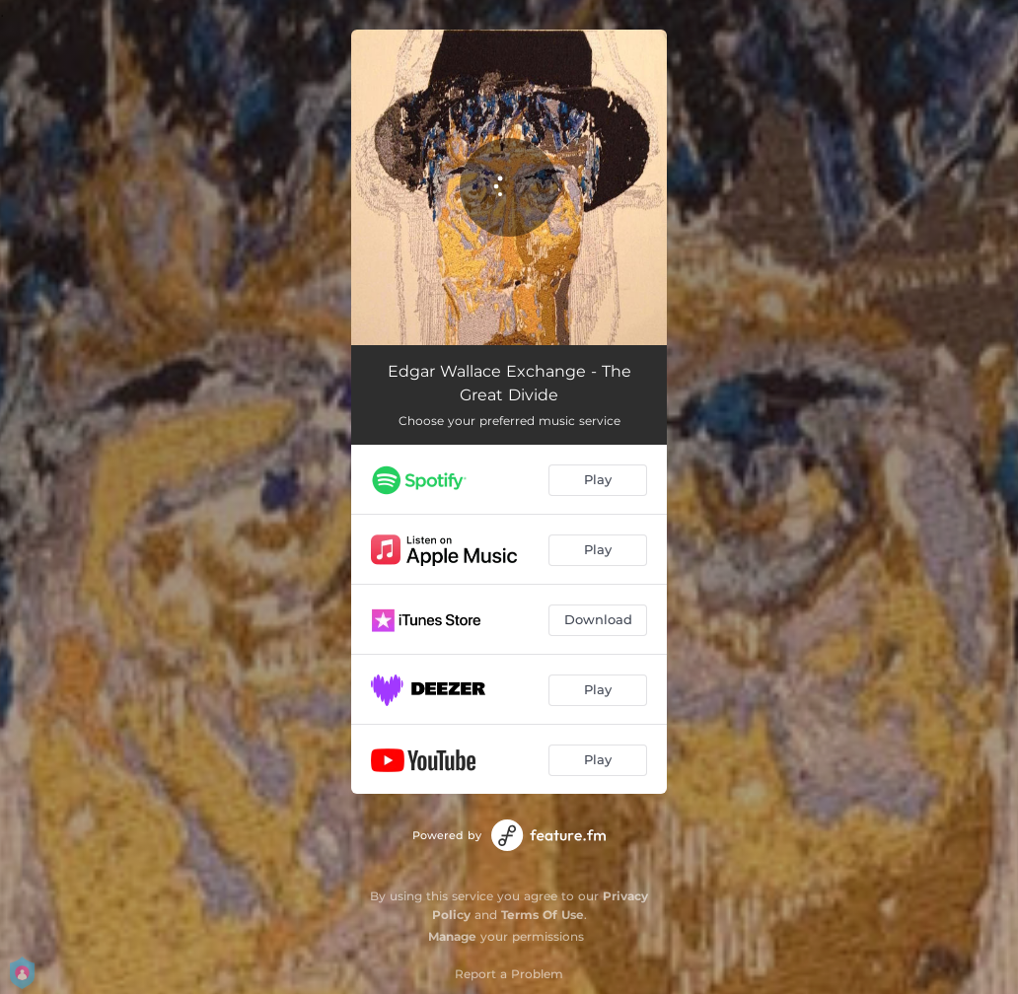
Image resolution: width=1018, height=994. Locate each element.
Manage (452, 936)
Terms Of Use (542, 914)
